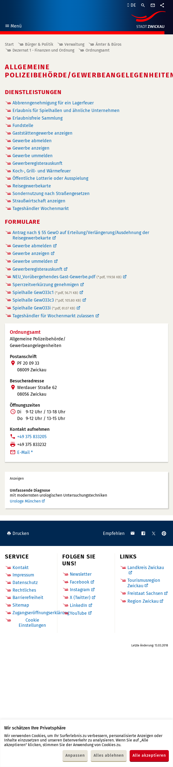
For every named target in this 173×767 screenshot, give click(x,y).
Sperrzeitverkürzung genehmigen (45, 284)
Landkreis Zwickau (145, 567)
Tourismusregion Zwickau (143, 583)
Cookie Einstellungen (32, 623)
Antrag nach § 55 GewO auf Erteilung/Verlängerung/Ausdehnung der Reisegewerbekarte (80, 235)
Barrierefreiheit (27, 597)
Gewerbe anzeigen (30, 148)
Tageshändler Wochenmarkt (40, 208)
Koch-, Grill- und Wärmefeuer (41, 171)
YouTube (78, 613)
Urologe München (25, 501)
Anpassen (75, 755)
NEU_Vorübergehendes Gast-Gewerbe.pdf (67, 276)
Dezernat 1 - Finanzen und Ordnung (43, 50)
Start (9, 44)
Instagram (80, 589)
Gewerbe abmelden (32, 140)
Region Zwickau (143, 601)
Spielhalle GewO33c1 (45, 292)
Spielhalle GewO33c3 (46, 300)
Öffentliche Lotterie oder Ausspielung (50, 178)
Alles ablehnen (109, 755)
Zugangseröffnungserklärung (40, 612)
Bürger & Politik (39, 44)
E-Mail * (25, 452)
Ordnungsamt (98, 50)
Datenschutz (25, 582)
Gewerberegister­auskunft (37, 163)
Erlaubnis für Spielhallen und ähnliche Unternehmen (66, 110)
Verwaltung (74, 44)
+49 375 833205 (32, 436)
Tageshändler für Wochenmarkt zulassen (53, 316)
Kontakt (20, 567)
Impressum (23, 575)
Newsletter (81, 574)
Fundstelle (22, 125)
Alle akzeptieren (149, 755)
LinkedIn (78, 605)
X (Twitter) (80, 597)
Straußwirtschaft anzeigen (38, 201)
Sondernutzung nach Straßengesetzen (51, 193)
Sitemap (20, 605)
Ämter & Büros (108, 44)
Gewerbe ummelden (32, 155)
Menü (13, 26)
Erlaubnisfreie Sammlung (37, 118)
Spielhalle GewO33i (43, 308)
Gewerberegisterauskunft (37, 269)
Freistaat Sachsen (145, 593)
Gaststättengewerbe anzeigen (42, 133)
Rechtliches (24, 590)
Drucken (18, 533)
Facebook (79, 582)
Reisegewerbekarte (31, 186)
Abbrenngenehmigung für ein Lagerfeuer (53, 103)
